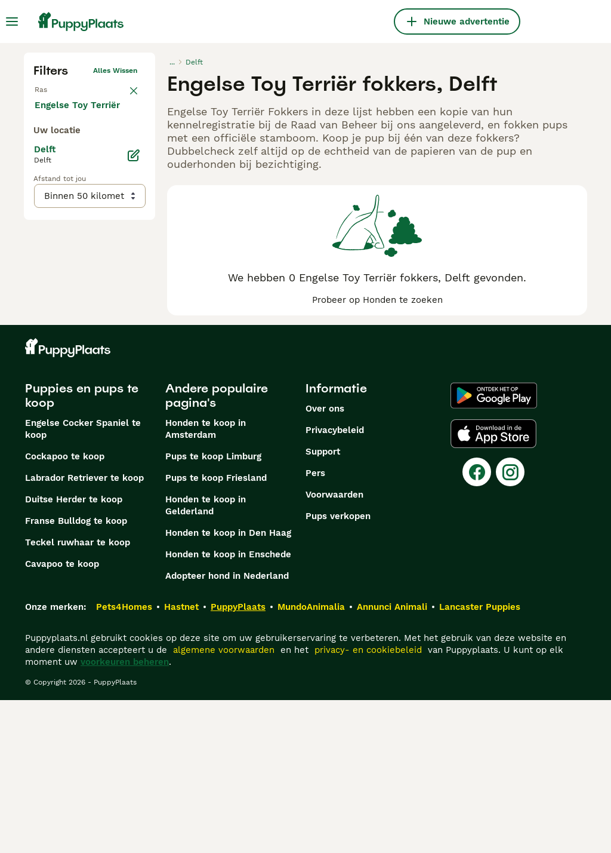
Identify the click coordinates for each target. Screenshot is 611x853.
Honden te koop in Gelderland (205, 658)
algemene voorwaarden (223, 802)
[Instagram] (510, 624)
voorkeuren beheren (125, 814)
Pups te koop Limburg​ (213, 609)
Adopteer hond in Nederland (227, 728)
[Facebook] (476, 624)
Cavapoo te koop (62, 716)
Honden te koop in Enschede (228, 707)
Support (323, 604)
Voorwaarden (334, 647)
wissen (125, 94)
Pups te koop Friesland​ (216, 630)
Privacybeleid (335, 583)
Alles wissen (115, 70)
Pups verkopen (338, 669)
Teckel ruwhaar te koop (77, 695)
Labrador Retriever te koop (84, 630)
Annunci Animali (392, 759)
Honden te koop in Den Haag (228, 685)
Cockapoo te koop (64, 609)
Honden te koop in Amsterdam (205, 581)
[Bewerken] (134, 404)
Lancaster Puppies (479, 759)
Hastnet (181, 759)
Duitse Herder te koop (73, 652)
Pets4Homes (124, 759)
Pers (315, 626)
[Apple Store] (493, 586)
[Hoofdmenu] (12, 21)
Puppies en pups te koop (81, 548)
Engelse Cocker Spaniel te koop (83, 581)
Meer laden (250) (82, 352)
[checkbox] (40, 153)
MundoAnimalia (311, 759)
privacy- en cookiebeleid (368, 802)
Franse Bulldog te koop (76, 673)
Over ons (325, 561)
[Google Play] (493, 548)
